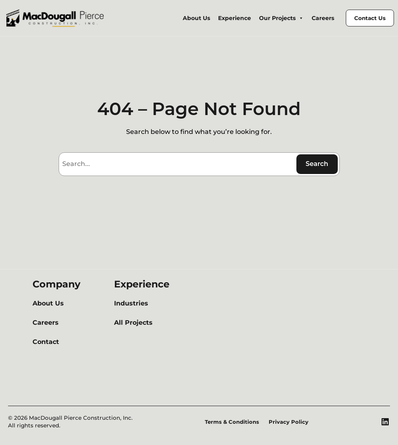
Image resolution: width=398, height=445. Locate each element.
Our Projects (287, 18)
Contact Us (371, 18)
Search (317, 164)
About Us (207, 18)
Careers (326, 18)
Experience (243, 18)
